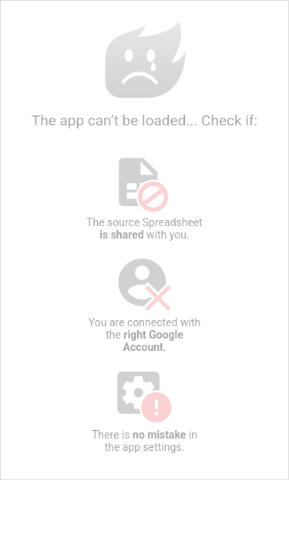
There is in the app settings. (145, 411)
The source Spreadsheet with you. (145, 198)
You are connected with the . (145, 304)
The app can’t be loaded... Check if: (144, 74)
